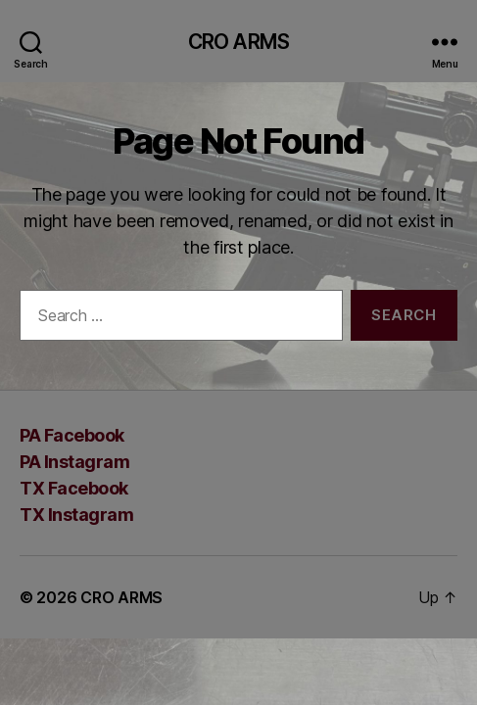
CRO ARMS (238, 41)
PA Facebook (72, 435)
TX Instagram (76, 514)
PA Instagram (74, 461)
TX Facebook (74, 488)
